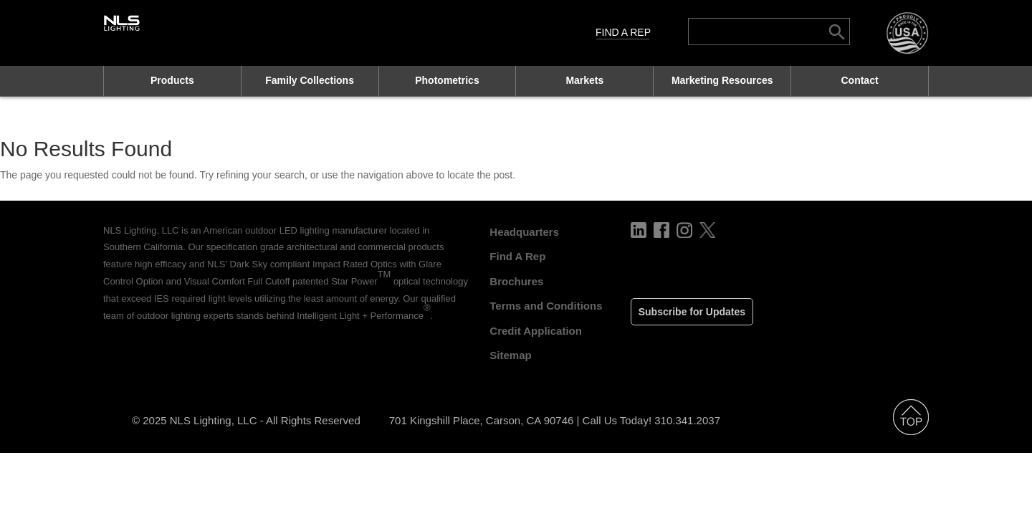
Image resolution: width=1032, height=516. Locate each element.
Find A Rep (623, 32)
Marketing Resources (722, 80)
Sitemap (510, 355)
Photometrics (447, 80)
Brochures (516, 281)
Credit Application (535, 331)
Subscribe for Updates (692, 311)
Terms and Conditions (545, 306)
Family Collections (309, 80)
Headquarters (524, 232)
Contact (859, 80)
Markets (584, 80)
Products (172, 80)
